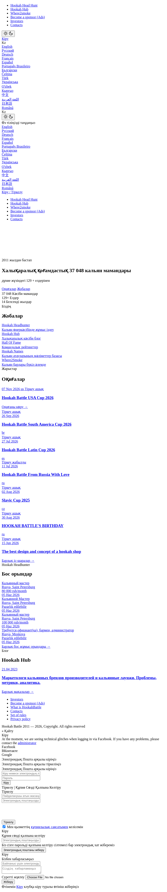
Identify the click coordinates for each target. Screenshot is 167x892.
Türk (5, 78)
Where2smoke (20, 13)
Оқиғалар (9, 289)
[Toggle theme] (8, 34)
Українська (10, 82)
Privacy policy (20, 719)
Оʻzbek (7, 86)
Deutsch (7, 54)
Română (7, 108)
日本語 (7, 103)
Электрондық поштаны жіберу (23, 850)
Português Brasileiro (16, 66)
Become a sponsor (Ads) (27, 17)
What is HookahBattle (25, 707)
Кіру (5, 39)
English (7, 46)
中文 (5, 95)
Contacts (16, 25)
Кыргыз (7, 90)
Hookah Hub (19, 9)
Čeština (7, 74)
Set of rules (18, 715)
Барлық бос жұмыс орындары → (26, 646)
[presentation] (30, 810)
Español (7, 62)
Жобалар (23, 289)
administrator (27, 743)
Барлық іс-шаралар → (18, 560)
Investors (16, 21)
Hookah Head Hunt (23, 5)
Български (9, 70)
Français (7, 58)
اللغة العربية (10, 99)
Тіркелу (8, 822)
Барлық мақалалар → (18, 692)
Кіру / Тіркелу (12, 192)
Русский (8, 50)
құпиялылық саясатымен (49, 827)
